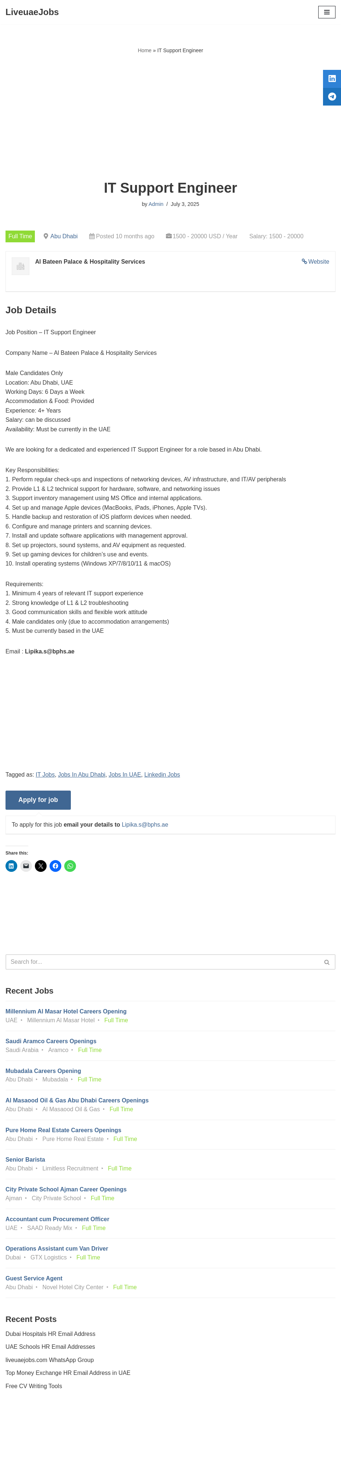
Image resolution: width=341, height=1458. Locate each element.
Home (145, 50)
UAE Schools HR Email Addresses (50, 1350)
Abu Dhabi (64, 236)
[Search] (162, 964)
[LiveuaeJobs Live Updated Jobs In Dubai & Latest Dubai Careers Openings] (32, 12)
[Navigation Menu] (326, 12)
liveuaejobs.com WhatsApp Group (50, 1363)
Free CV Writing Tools (34, 1389)
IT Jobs (45, 776)
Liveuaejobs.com (143, 1447)
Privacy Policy (25, 1432)
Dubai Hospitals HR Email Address (51, 1337)
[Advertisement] (170, 117)
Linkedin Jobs (163, 776)
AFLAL (211, 1447)
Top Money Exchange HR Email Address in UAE (68, 1376)
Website (318, 262)
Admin (156, 204)
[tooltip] (331, 80)
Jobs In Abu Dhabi (82, 776)
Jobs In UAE (125, 776)
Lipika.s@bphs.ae (145, 826)
